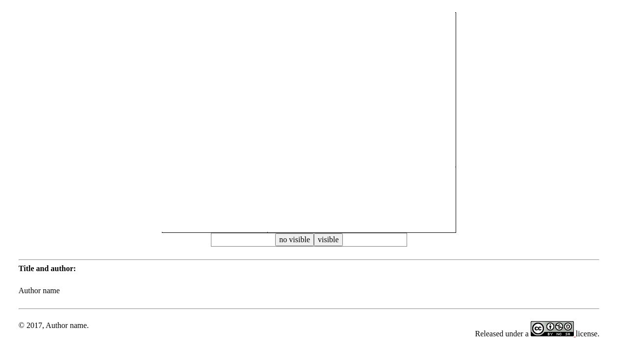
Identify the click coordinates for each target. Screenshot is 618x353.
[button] (309, 129)
